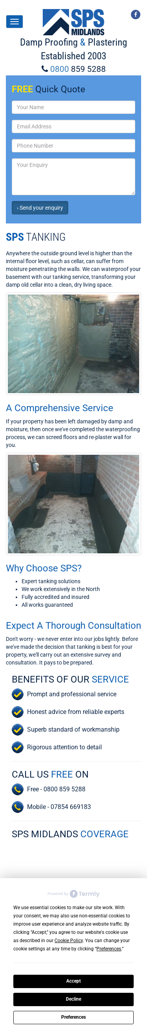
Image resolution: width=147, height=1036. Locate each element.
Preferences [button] (108, 949)
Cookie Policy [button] (68, 940)
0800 (78, 69)
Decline (73, 999)
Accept (73, 981)
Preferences (73, 1017)
